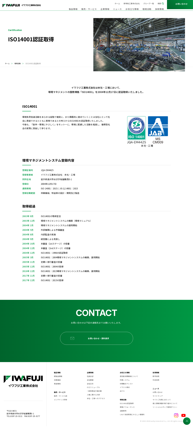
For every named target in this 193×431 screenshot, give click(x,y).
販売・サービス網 (60, 401)
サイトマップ (158, 401)
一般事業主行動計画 (94, 396)
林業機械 (57, 384)
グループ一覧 (148, 3)
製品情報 (83, 7)
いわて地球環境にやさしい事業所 (132, 419)
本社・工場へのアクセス (96, 403)
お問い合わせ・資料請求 (100, 340)
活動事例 (123, 415)
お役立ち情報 (135, 7)
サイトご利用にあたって (162, 404)
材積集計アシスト (126, 388)
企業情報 (111, 7)
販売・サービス (97, 7)
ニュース (122, 7)
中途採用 (156, 384)
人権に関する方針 (93, 399)
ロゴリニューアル (93, 392)
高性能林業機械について (129, 381)
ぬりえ (122, 396)
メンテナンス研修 (60, 404)
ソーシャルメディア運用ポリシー (165, 412)
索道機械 (57, 388)
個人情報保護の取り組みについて (165, 408)
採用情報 (160, 7)
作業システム (125, 384)
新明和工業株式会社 (132, 3)
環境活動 (149, 7)
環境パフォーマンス (127, 412)
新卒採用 (156, 381)
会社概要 (90, 384)
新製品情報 (58, 381)
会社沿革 (90, 388)
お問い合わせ (158, 397)
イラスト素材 (125, 392)
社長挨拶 (90, 381)
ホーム (117, 3)
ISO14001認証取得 (127, 408)
